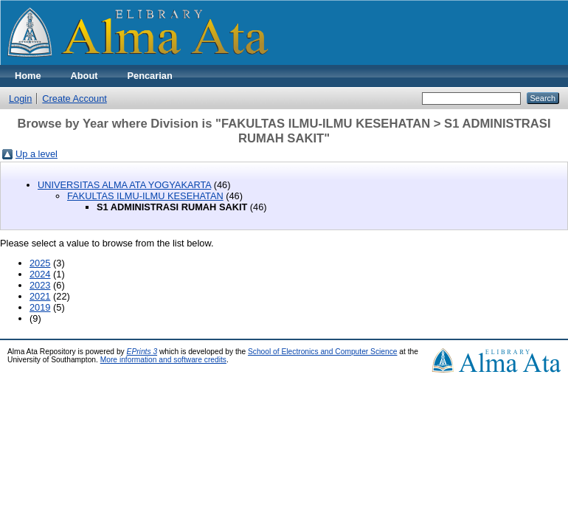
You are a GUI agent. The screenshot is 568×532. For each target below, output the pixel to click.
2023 (40, 285)
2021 (40, 296)
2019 (40, 307)
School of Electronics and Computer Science (323, 352)
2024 (40, 274)
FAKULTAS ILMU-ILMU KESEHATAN (145, 195)
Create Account (74, 98)
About (84, 75)
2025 (40, 263)
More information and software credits (163, 360)
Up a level (36, 153)
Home (28, 75)
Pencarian (150, 75)
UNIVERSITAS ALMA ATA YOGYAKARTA (124, 184)
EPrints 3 (142, 352)
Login (20, 98)
